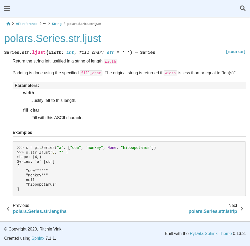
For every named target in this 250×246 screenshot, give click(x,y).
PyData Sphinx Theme (211, 233)
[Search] (243, 9)
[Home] (8, 24)
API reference (27, 24)
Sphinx (38, 238)
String (57, 24)
